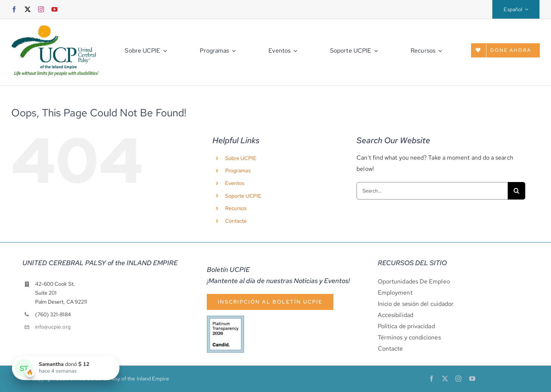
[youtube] (54, 9)
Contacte (236, 220)
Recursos (236, 208)
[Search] (516, 191)
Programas (237, 170)
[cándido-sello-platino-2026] (225, 318)
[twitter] (28, 9)
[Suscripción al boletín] (270, 302)
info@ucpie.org (53, 326)
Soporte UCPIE (243, 195)
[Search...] (432, 191)
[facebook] (14, 9)
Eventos (235, 183)
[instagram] (41, 9)
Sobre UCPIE (240, 158)
